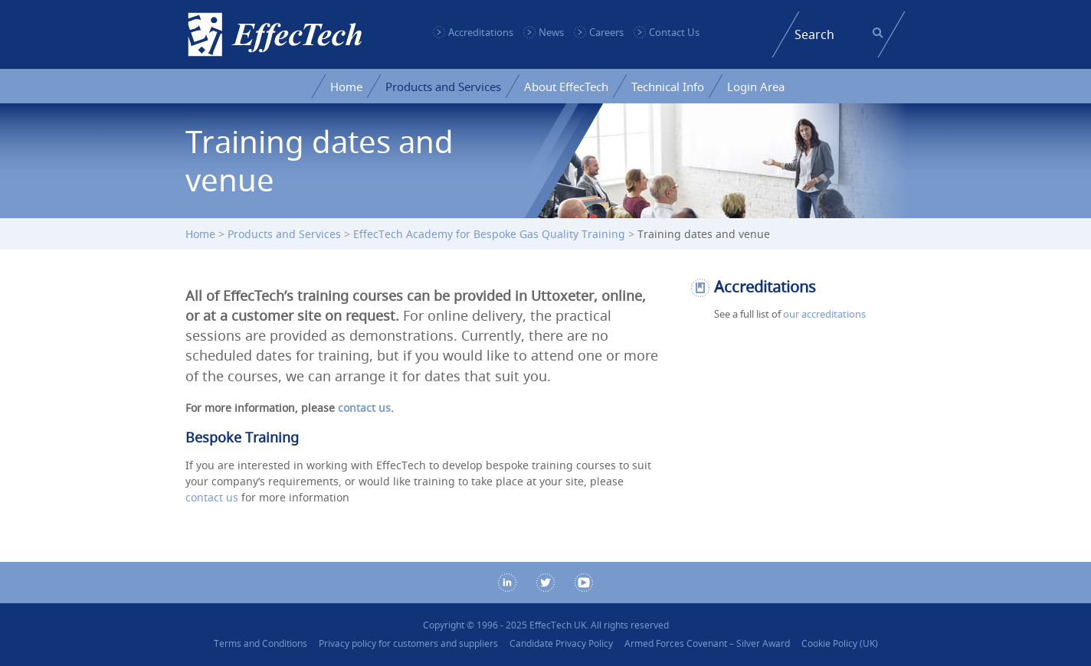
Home (346, 86)
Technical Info (667, 86)
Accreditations (480, 32)
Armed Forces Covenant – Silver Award (707, 643)
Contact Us (674, 32)
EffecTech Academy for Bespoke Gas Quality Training (489, 234)
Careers (606, 32)
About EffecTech (566, 86)
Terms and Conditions (260, 643)
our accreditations (824, 314)
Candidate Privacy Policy (561, 643)
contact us (364, 407)
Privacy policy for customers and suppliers (408, 643)
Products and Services (443, 86)
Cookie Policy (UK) (839, 643)
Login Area (756, 86)
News (551, 32)
